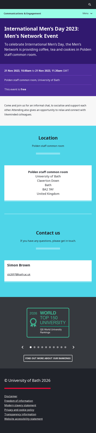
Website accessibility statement (23, 419)
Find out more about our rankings (48, 358)
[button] (22, 347)
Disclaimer (10, 396)
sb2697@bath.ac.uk (18, 274)
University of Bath (48, 4)
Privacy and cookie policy (19, 410)
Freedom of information (18, 401)
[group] (48, 323)
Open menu (6, 4)
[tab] (31, 347)
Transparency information (20, 414)
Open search (89, 4)
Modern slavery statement (20, 405)
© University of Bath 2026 (27, 380)
